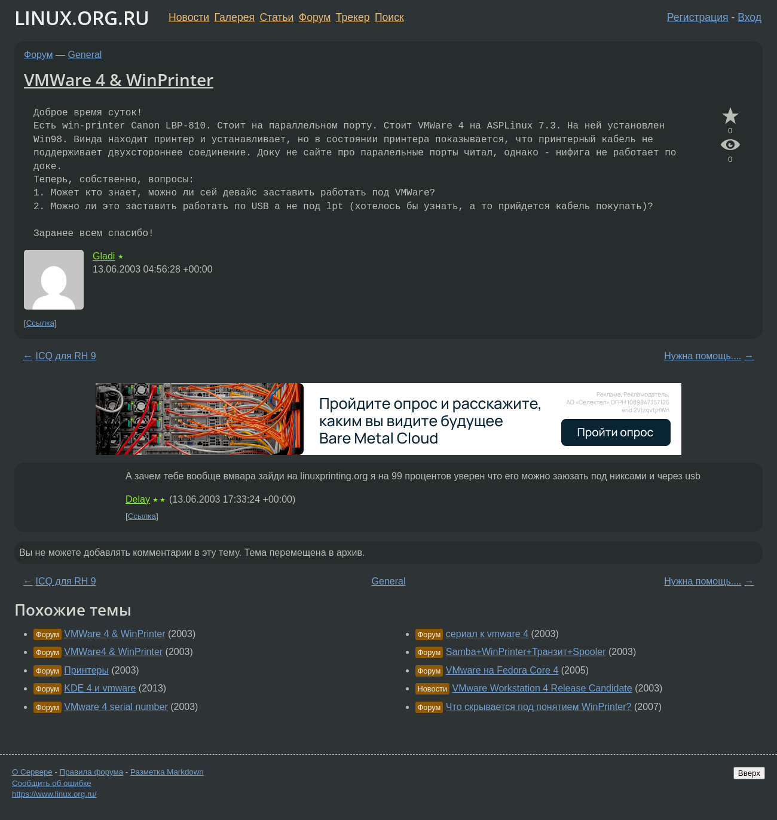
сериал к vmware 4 (487, 634)
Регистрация (698, 17)
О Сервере (32, 771)
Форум (315, 17)
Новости (189, 17)
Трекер (353, 17)
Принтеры (86, 670)
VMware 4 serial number (115, 707)
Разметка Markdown (167, 771)
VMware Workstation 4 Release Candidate (542, 688)
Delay (138, 499)
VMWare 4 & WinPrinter (118, 79)
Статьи (276, 17)
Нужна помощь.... (702, 356)
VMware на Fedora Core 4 (502, 670)
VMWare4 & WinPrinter (113, 652)
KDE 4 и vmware (100, 688)
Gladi (104, 256)
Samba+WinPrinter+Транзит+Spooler (526, 652)
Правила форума (92, 771)
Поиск (389, 17)
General (85, 55)
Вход (749, 17)
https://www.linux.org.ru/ (54, 794)
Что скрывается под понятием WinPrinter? (539, 707)
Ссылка (40, 323)
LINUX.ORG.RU (81, 17)
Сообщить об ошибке (51, 783)
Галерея (235, 17)
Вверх (749, 773)
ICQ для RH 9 (65, 356)
